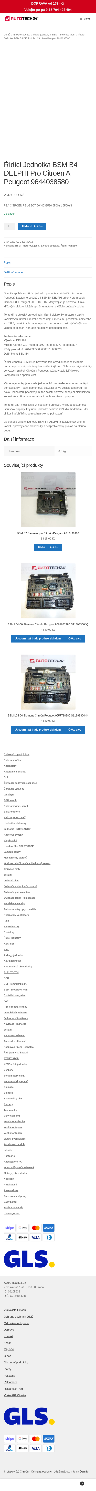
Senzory (8, 1070)
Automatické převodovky (18, 966)
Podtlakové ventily (14, 903)
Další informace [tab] (13, 272)
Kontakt (8, 1336)
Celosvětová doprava (16, 1323)
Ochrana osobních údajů (18, 1316)
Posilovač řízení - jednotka (19, 1047)
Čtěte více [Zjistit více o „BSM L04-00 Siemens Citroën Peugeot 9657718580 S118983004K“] (74, 729)
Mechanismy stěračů (15, 857)
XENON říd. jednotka (15, 1064)
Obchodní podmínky (16, 1362)
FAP (6, 1001)
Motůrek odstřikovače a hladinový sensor (27, 863)
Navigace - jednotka (15, 1024)
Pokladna (9, 1375)
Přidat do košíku (32, 226)
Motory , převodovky (15, 1173)
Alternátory (10, 766)
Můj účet (9, 1349)
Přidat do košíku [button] (47, 547)
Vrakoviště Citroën (15, 1310)
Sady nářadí (10, 1202)
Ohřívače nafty (12, 869)
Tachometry (10, 1110)
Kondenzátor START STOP (19, 846)
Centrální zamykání (15, 995)
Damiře (84, 1471)
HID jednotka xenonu (15, 1006)
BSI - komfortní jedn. (15, 984)
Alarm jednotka (12, 960)
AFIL (6, 949)
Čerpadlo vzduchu (14, 788)
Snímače (9, 1087)
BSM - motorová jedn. (63, 34)
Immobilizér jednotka (15, 1012)
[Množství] (9, 226)
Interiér (8, 1150)
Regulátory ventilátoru (16, 915)
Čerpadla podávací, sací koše (20, 783)
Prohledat (48, 1485)
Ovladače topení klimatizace (20, 898)
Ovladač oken (11, 880)
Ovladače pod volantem (17, 892)
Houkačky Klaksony (15, 823)
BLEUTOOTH (11, 972)
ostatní (8, 874)
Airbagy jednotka (13, 955)
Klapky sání (10, 840)
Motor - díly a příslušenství (19, 1167)
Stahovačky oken (13, 1098)
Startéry (8, 1104)
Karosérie (9, 1156)
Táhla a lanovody (13, 1207)
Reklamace (10, 1382)
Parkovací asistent (14, 1035)
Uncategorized (12, 1213)
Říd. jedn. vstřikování (16, 1052)
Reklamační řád (13, 1388)
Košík (7, 1343)
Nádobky (9, 1178)
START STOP (11, 1058)
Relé (6, 920)
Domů (7, 34)
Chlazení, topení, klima (16, 754)
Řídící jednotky (41, 34)
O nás (7, 1356)
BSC (6, 978)
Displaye (9, 794)
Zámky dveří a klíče (15, 1138)
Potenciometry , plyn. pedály (20, 909)
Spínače (8, 1092)
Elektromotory (12, 811)
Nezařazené (10, 1184)
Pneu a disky (11, 1190)
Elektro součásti (21, 34)
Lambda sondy (12, 852)
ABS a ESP (10, 943)
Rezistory (9, 932)
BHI (6, 777)
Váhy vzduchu (12, 1115)
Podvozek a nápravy (15, 1196)
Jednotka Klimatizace (16, 1018)
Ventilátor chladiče (14, 1121)
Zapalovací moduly (14, 1144)
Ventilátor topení (13, 1127)
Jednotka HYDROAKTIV (17, 829)
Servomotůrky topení (16, 1081)
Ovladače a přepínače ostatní (20, 886)
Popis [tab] (7, 262)
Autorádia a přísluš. (15, 771)
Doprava (9, 1329)
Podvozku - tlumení (15, 1041)
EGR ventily (10, 800)
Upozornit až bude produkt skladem (38, 638)
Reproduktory (11, 926)
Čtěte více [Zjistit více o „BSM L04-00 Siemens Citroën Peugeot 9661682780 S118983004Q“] (74, 638)
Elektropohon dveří (15, 817)
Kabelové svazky (13, 834)
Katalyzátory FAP (13, 1161)
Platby (7, 1369)
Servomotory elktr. (14, 1075)
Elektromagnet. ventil (16, 806)
